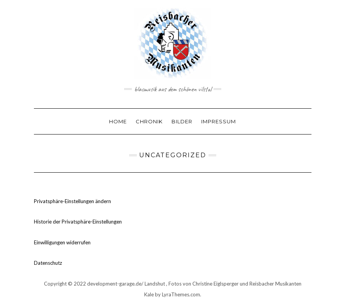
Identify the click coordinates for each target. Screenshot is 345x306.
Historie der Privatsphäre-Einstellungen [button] (78, 222)
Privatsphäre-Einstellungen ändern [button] (72, 201)
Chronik (149, 121)
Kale (149, 294)
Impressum (218, 121)
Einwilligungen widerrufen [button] (62, 242)
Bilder (182, 121)
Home (118, 121)
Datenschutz (48, 263)
